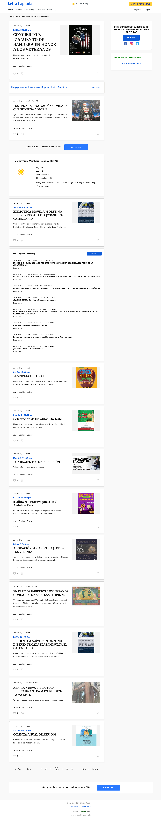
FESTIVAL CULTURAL (28, 376)
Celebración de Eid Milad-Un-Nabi (37, 419)
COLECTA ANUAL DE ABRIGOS (35, 734)
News (10, 10)
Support (96, 87)
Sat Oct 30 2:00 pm (22, 498)
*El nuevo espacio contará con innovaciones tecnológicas (38, 700)
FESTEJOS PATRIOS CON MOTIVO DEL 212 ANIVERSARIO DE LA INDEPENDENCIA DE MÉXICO (56, 288)
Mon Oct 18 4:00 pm (22, 458)
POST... (94, 254)
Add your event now (131, 64)
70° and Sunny (80, 3)
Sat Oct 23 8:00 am (22, 372)
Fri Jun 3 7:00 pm (21, 544)
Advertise (40, 10)
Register (137, 10)
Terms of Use (75, 815)
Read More (17, 268)
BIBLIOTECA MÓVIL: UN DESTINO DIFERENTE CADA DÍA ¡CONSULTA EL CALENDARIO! (40, 644)
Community (29, 10)
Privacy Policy (86, 815)
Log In (147, 10)
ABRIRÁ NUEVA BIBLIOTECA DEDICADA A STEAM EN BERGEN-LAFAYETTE (37, 691)
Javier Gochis (19, 66)
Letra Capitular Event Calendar (128, 57)
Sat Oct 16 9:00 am (22, 730)
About (49, 10)
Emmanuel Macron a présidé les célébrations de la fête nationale (43, 337)
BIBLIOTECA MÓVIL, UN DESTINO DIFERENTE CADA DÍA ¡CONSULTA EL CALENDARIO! (40, 215)
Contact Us (74, 807)
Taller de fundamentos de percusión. (29, 467)
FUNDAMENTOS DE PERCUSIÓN (36, 462)
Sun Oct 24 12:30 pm (23, 415)
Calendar (18, 10)
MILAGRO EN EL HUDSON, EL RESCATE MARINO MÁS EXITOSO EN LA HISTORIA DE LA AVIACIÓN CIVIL (53, 264)
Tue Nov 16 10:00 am (23, 207)
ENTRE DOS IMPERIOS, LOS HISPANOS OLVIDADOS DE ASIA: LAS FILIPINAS (40, 593)
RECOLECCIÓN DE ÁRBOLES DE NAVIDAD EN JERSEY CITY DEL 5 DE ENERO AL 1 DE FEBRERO (56, 277)
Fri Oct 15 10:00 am (22, 637)
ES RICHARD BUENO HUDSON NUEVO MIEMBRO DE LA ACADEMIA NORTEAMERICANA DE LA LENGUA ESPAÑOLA (55, 313)
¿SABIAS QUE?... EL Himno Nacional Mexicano (34, 300)
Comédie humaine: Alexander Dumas (30, 325)
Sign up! (131, 38)
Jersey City (17, 26)
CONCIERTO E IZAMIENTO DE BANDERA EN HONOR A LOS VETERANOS (34, 42)
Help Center (86, 807)
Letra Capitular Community (24, 254)
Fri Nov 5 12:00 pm (22, 30)
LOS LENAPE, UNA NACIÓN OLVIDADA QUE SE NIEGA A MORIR (40, 107)
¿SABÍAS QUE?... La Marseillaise (28, 349)
